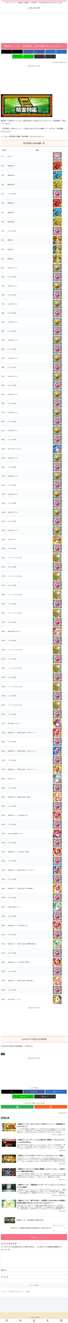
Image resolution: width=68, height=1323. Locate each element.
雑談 (2, 1054)
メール (4, 1277)
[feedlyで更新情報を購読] (17, 1107)
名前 (4, 1270)
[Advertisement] (34, 28)
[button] (45, 56)
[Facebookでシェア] (34, 52)
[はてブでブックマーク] (56, 52)
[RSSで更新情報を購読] (50, 1107)
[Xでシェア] (12, 52)
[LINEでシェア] (23, 56)
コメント (5, 1249)
